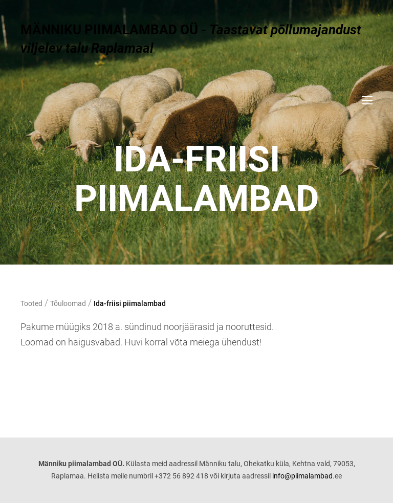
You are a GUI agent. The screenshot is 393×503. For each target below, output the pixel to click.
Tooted (31, 303)
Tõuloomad (68, 303)
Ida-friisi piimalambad (130, 303)
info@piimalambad (302, 476)
